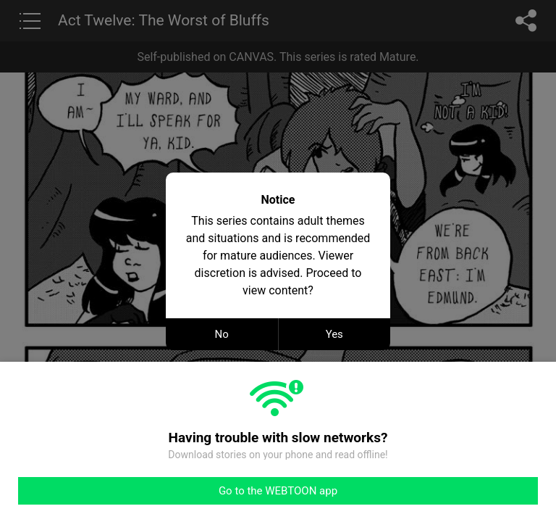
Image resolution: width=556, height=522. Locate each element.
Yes (334, 334)
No (222, 334)
